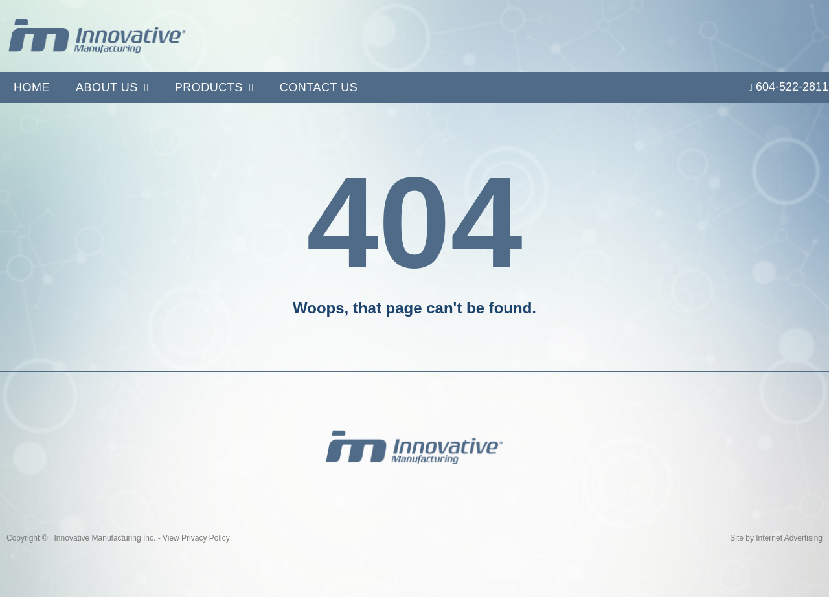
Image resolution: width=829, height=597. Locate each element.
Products (214, 87)
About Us (112, 87)
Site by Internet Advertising (776, 538)
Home (32, 87)
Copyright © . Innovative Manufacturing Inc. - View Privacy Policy (118, 538)
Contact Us (319, 87)
